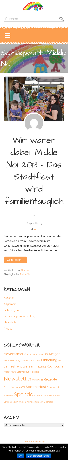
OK (20, 456)
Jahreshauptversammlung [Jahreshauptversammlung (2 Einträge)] (25, 366)
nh (35, 229)
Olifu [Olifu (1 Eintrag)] (34, 380)
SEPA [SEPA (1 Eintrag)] (22, 387)
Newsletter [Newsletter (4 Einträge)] (18, 378)
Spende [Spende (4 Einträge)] (23, 394)
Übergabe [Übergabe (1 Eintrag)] (48, 402)
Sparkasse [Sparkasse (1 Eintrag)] (8, 395)
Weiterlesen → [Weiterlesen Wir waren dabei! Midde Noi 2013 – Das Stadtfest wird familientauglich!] (16, 259)
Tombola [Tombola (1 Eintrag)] (56, 395)
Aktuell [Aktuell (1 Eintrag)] (39, 354)
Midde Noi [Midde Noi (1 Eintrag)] (35, 372)
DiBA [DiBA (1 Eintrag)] (38, 360)
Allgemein (10, 304)
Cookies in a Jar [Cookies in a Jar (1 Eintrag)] (28, 360)
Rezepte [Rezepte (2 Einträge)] (50, 379)
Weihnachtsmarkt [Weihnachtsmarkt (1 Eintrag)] (34, 402)
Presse (8, 328)
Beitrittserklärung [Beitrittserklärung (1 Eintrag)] (12, 360)
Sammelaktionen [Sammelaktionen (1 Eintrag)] (12, 387)
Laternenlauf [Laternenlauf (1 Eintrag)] (23, 372)
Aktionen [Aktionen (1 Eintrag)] (31, 354)
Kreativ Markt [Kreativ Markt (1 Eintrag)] (10, 372)
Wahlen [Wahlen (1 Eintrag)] (22, 402)
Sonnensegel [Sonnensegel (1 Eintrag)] (53, 387)
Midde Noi (25, 274)
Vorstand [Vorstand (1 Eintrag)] (8, 402)
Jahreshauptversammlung (20, 316)
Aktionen (25, 270)
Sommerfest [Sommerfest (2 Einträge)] (36, 387)
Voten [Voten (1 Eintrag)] (15, 402)
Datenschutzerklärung (34, 441)
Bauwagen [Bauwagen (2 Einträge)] (52, 354)
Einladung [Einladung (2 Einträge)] (49, 360)
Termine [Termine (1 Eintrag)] (47, 395)
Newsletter (10, 322)
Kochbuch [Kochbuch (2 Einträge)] (55, 366)
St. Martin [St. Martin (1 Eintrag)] (38, 395)
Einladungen (11, 310)
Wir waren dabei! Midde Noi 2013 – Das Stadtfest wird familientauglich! (33, 177)
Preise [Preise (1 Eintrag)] (40, 380)
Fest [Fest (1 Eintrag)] (60, 360)
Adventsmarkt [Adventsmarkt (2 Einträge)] (15, 354)
